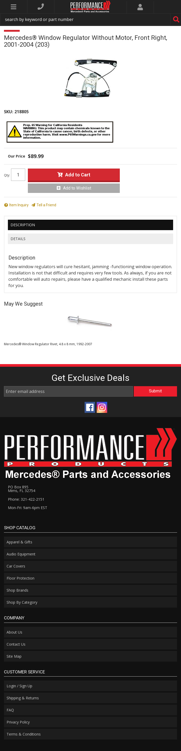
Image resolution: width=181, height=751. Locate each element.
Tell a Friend (46, 205)
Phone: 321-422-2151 (26, 499)
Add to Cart (77, 174)
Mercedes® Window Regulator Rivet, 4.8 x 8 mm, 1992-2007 (48, 344)
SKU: (8, 112)
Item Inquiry (19, 205)
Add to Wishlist (77, 188)
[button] (90, 19)
